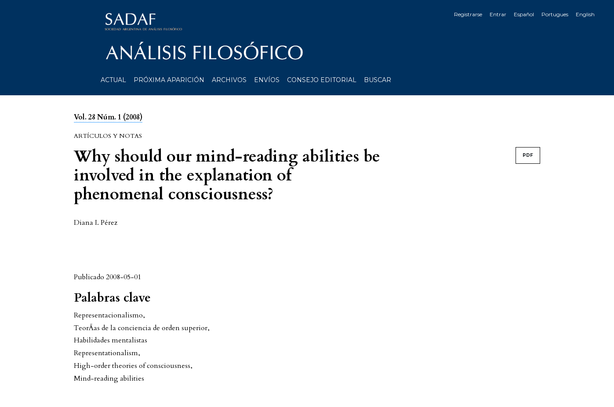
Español (524, 14)
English (585, 14)
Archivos (229, 80)
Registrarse (468, 14)
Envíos (267, 80)
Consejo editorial (321, 80)
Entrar (498, 14)
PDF (528, 155)
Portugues (554, 14)
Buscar (377, 80)
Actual (113, 80)
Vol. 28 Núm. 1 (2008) (108, 117)
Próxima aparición (169, 80)
